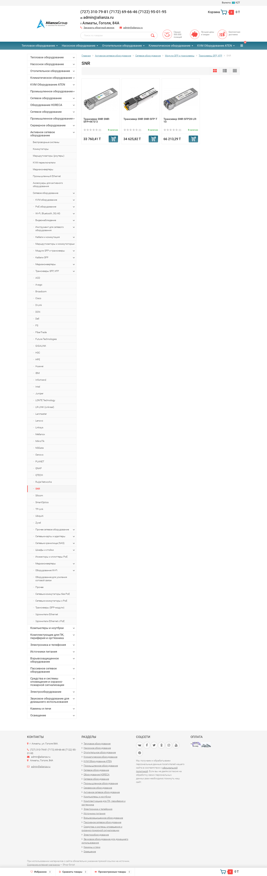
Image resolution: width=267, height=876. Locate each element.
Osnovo (39, 454)
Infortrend (40, 379)
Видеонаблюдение (55, 220)
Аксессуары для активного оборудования (48, 185)
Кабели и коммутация (55, 237)
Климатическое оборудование (169, 45)
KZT (231, 2)
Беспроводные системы (46, 142)
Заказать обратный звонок (99, 27)
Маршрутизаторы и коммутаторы (55, 244)
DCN (37, 311)
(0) (92, 130)
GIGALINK (40, 345)
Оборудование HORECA (52, 105)
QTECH (39, 475)
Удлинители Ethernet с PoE (50, 621)
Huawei (39, 366)
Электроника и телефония (52, 645)
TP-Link (39, 509)
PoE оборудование (55, 206)
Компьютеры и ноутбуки (52, 628)
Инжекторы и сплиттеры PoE (51, 556)
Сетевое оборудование (52, 98)
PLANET (39, 461)
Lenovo (39, 420)
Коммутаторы (41, 149)
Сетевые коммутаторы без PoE (52, 594)
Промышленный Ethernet (47, 176)
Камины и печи (52, 708)
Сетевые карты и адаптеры (55, 536)
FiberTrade (41, 332)
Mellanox (40, 434)
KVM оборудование (55, 200)
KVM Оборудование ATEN (214, 45)
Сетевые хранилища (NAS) (55, 543)
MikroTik (39, 441)
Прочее (39, 587)
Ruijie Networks (43, 482)
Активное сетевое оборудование (52, 133)
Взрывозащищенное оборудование (52, 660)
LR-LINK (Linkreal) (44, 407)
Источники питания (52, 651)
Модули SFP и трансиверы (55, 250)
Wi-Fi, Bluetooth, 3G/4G (55, 213)
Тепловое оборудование (38, 45)
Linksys (39, 427)
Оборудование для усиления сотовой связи (51, 579)
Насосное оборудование (78, 45)
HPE (37, 359)
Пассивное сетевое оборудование (52, 670)
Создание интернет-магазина (43, 864)
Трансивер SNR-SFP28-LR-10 (180, 120)
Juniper (39, 393)
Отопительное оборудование (122, 45)
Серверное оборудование (52, 125)
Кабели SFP (55, 257)
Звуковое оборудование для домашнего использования (52, 700)
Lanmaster (41, 413)
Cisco (38, 298)
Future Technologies (46, 339)
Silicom (39, 495)
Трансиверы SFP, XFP (55, 271)
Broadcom (40, 291)
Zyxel (38, 522)
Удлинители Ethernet (46, 614)
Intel (37, 386)
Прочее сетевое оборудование (55, 529)
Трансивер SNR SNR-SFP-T (140, 119)
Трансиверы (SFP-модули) (49, 607)
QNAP (38, 468)
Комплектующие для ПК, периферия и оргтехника (52, 636)
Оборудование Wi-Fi (55, 570)
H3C (37, 352)
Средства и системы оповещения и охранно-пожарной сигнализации (52, 682)
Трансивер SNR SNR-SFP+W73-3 (96, 120)
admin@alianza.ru (133, 27)
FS (36, 325)
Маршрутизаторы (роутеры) (48, 155)
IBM (37, 373)
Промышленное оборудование (52, 91)
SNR (37, 488)
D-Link (38, 305)
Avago (38, 284)
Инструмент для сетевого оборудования (55, 228)
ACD (37, 277)
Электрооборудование (52, 692)
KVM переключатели (44, 162)
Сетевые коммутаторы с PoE (51, 600)
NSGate (39, 448)
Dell (37, 318)
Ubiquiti (39, 516)
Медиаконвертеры (43, 169)
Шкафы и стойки (55, 550)
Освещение (52, 715)
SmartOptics (42, 502)
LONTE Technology (45, 400)
